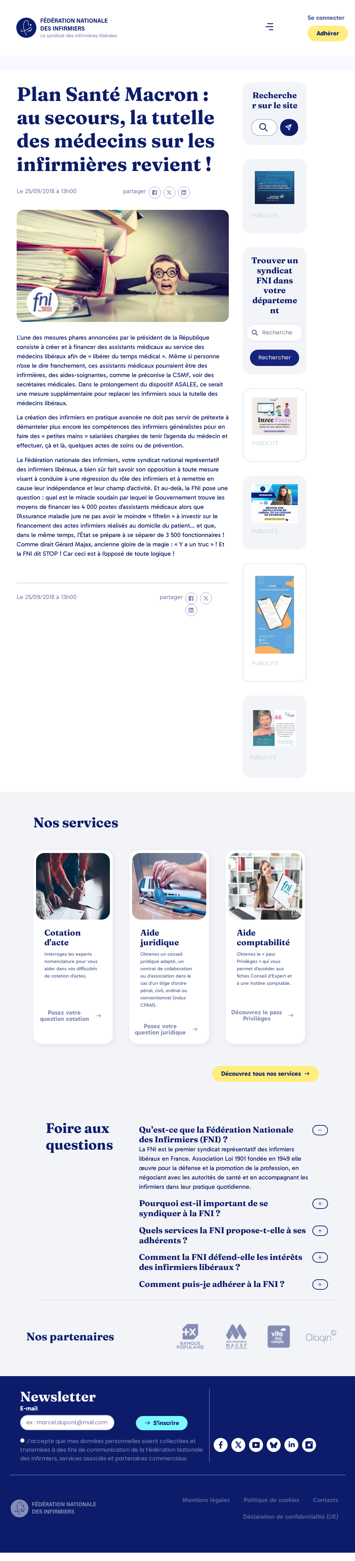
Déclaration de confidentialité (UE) (290, 1516)
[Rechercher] (289, 127)
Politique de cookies (271, 1500)
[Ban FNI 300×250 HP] (274, 433)
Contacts (325, 1500)
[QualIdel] (274, 744)
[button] (269, 27)
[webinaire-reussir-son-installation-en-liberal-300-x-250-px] (274, 521)
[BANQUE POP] (274, 202)
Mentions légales (206, 1500)
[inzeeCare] (274, 652)
